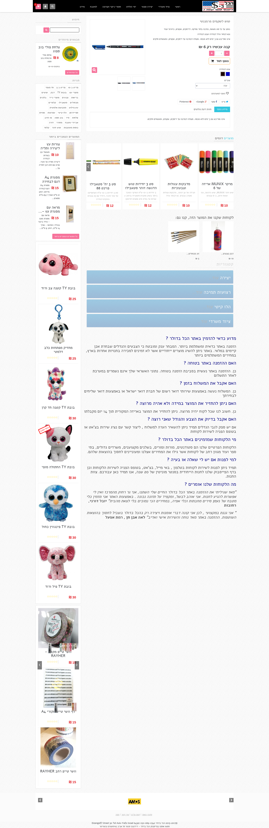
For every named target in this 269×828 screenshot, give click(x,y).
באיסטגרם (112, 826)
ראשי (177, 6)
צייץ (225, 101)
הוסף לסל (220, 61)
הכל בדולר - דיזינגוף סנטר (138, 826)
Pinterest (185, 101)
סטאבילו (63, 102)
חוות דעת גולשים (202, 109)
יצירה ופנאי (147, 6)
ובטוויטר (103, 826)
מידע (82, 6)
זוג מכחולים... (192, 253)
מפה (117, 814)
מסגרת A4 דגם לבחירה (51, 179)
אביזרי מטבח (71, 122)
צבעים (65, 97)
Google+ (201, 101)
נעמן (215, 501)
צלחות (75, 117)
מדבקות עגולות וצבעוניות (179, 186)
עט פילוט (73, 107)
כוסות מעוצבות (71, 127)
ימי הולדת (131, 6)
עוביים (227, 80)
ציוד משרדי (164, 6)
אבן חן (131, 517)
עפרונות (51, 112)
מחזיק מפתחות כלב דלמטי (58, 350)
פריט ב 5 (60, 87)
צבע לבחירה (224, 69)
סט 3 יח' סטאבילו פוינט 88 (103, 186)
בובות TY (62, 92)
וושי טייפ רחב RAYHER (58, 771)
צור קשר (125, 814)
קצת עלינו (135, 814)
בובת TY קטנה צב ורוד (58, 288)
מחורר (59, 122)
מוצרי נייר (54, 97)
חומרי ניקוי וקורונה (111, 6)
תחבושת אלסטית (58, 107)
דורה (51, 122)
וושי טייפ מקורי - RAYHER (58, 654)
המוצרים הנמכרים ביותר (64, 137)
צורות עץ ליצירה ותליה (50, 146)
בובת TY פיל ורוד (58, 587)
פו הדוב (48, 117)
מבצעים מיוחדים (69, 40)
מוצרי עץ (73, 92)
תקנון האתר (147, 814)
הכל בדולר (160, 823)
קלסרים (52, 102)
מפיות (42, 112)
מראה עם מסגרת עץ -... (49, 209)
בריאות (74, 97)
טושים (45, 92)
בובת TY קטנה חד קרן (58, 407)
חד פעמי (50, 87)
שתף (214, 101)
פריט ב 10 (73, 87)
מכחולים (74, 102)
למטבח (93, 6)
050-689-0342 (147, 823)
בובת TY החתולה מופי (58, 467)
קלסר (46, 127)
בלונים (43, 97)
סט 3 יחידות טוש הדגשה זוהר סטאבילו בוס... (141, 188)
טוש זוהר (56, 127)
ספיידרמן (73, 112)
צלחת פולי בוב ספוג (49, 49)
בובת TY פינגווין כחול (58, 527)
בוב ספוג (59, 117)
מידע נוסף (222, 109)
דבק (53, 92)
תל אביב (121, 826)
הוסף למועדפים (218, 93)
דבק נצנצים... (227, 253)
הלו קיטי (62, 112)
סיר (67, 117)
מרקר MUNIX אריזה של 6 (217, 186)
